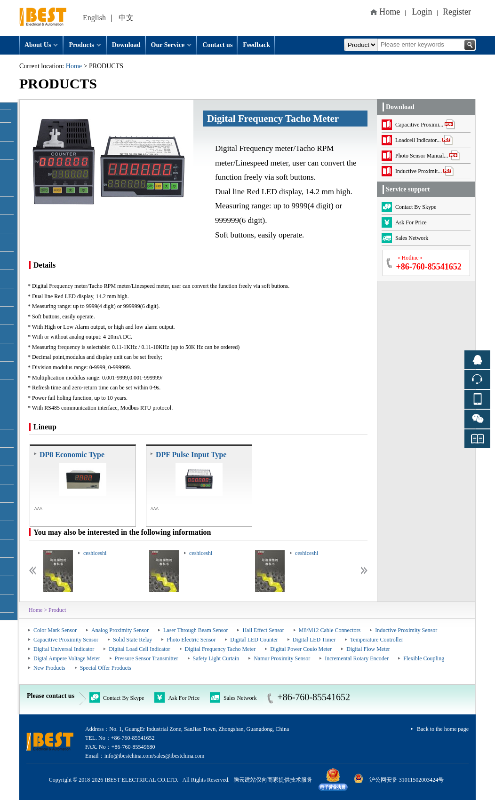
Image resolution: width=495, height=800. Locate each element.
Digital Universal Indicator (63, 649)
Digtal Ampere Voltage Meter (66, 658)
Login (422, 11)
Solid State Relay (132, 639)
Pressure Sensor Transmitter (146, 658)
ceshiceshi (94, 553)
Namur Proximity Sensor (282, 658)
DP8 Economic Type (72, 455)
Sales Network (233, 697)
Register (457, 11)
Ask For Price (177, 697)
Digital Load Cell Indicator (139, 649)
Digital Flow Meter (368, 649)
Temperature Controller (376, 639)
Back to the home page (443, 729)
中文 (126, 18)
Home (389, 11)
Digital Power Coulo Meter (301, 649)
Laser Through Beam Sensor (195, 630)
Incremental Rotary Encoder (357, 658)
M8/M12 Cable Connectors (329, 630)
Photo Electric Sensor (191, 639)
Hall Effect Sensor (263, 630)
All (361, 45)
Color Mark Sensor (55, 630)
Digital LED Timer (314, 639)
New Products (49, 668)
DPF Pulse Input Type (191, 455)
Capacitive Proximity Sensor (65, 639)
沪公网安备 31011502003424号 (406, 779)
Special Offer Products (105, 668)
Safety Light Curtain (216, 658)
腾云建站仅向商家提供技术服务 (272, 779)
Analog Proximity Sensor (120, 630)
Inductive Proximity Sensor (406, 630)
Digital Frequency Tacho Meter (220, 649)
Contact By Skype (116, 697)
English (94, 18)
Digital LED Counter (254, 639)
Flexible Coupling (423, 658)
